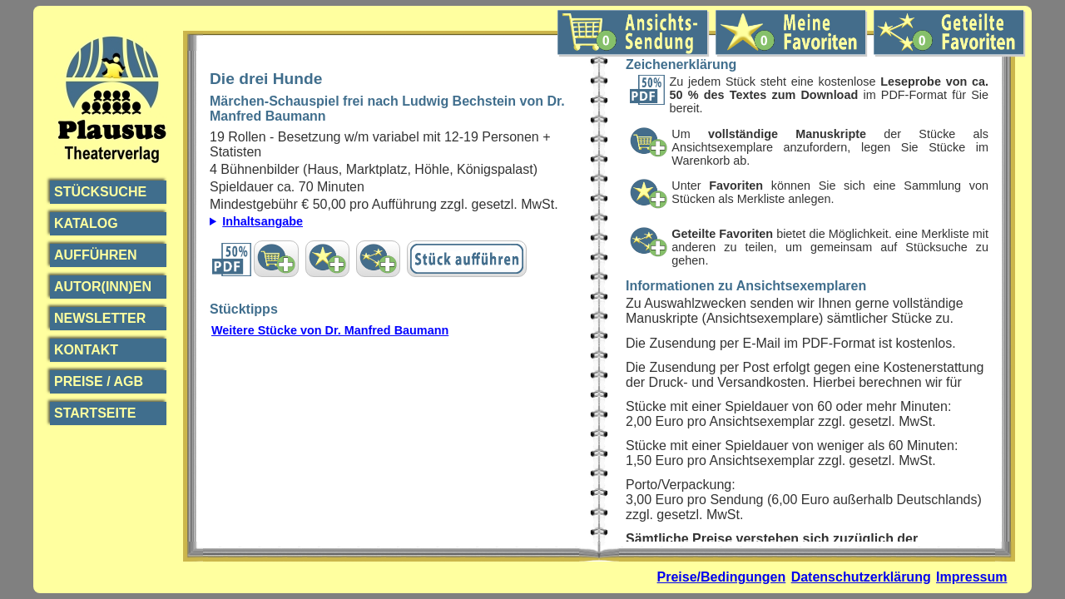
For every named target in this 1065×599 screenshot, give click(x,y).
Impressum (971, 577)
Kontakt (86, 350)
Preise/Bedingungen (721, 577)
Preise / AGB (98, 381)
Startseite (95, 413)
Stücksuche (100, 192)
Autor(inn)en (102, 287)
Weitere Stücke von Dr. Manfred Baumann (329, 330)
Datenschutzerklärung (861, 577)
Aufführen (95, 255)
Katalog (86, 223)
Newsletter (100, 318)
